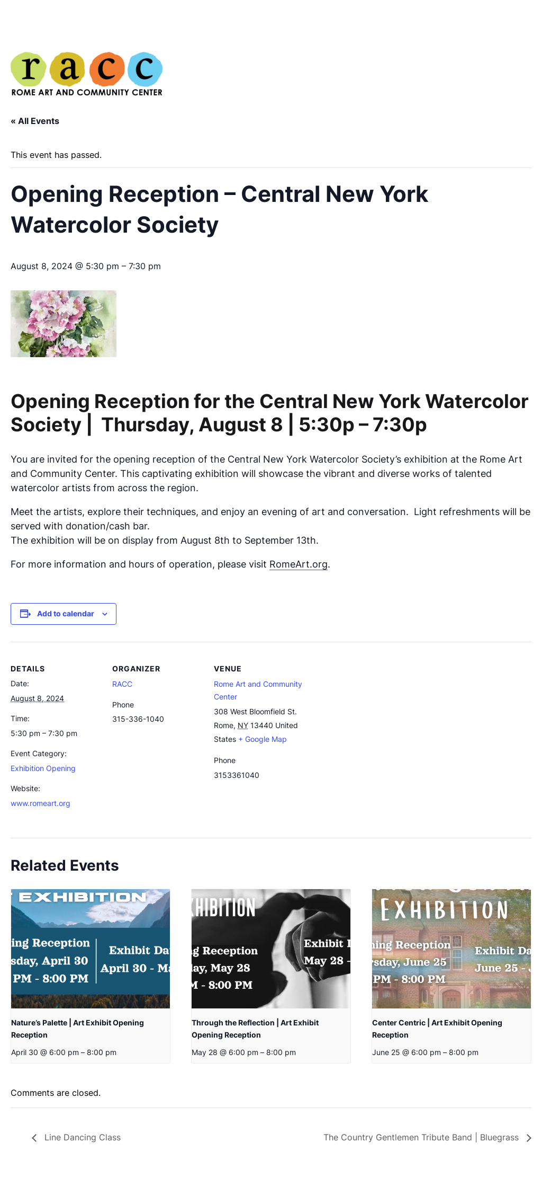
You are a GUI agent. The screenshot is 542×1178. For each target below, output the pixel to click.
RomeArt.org (298, 564)
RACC (122, 683)
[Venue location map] (371, 714)
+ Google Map (262, 738)
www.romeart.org (40, 803)
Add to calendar (65, 613)
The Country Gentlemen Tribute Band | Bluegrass (422, 1137)
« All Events (35, 121)
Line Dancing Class (81, 1137)
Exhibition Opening (43, 768)
